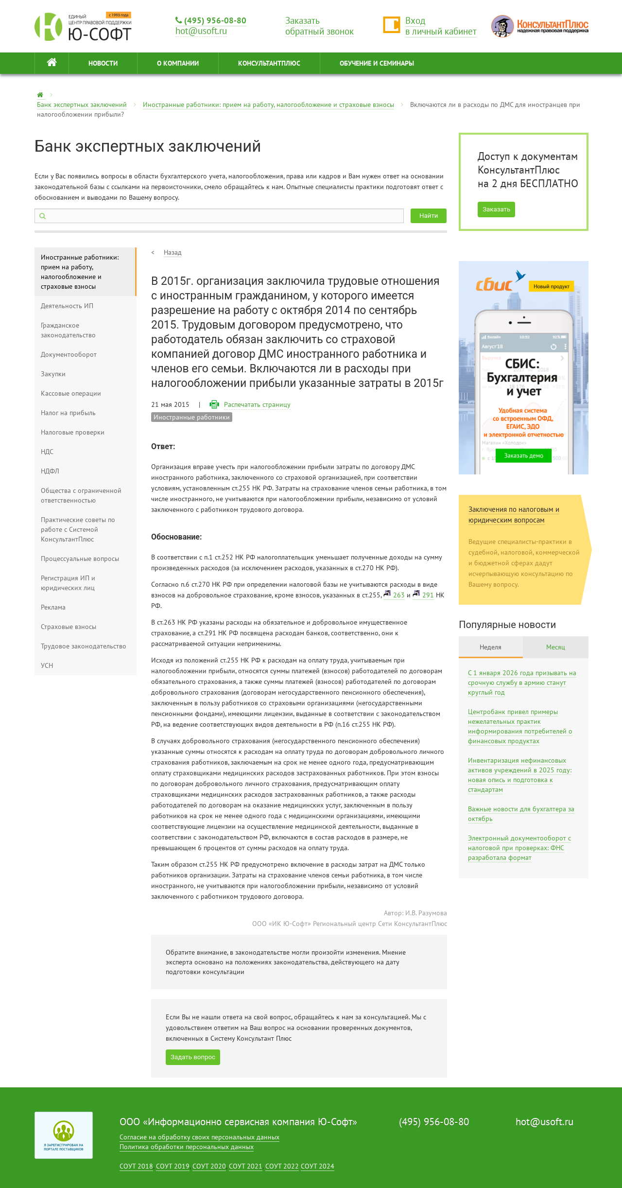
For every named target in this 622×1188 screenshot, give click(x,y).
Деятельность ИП (67, 305)
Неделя (490, 647)
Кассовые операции (71, 393)
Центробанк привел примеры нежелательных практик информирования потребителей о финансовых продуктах (520, 726)
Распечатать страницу (257, 404)
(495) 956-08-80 (210, 20)
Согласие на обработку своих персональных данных (199, 1137)
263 (399, 595)
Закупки (53, 373)
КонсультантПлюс (269, 63)
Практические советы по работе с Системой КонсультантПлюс (78, 529)
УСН (47, 665)
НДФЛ (50, 471)
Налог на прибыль (68, 412)
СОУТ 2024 (317, 1166)
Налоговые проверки (72, 432)
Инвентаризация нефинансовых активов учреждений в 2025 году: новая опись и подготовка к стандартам (519, 775)
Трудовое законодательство (83, 646)
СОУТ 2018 (136, 1166)
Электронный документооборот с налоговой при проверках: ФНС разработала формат (519, 848)
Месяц (555, 647)
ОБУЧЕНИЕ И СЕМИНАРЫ (377, 63)
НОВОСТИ (103, 63)
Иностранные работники (192, 417)
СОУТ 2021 (245, 1166)
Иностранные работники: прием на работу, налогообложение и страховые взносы (268, 104)
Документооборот (69, 354)
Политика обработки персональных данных (187, 1146)
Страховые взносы (68, 626)
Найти (428, 215)
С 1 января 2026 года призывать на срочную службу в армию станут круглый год (522, 682)
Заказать (496, 209)
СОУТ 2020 (209, 1166)
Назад (173, 252)
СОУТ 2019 (173, 1166)
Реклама (53, 607)
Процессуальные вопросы (80, 558)
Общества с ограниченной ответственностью (81, 495)
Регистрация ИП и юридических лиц (68, 583)
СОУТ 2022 (282, 1166)
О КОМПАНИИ (178, 63)
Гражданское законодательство (68, 330)
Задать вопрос (193, 1057)
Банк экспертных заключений (82, 104)
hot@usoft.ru (544, 1121)
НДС (47, 451)
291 (428, 595)
